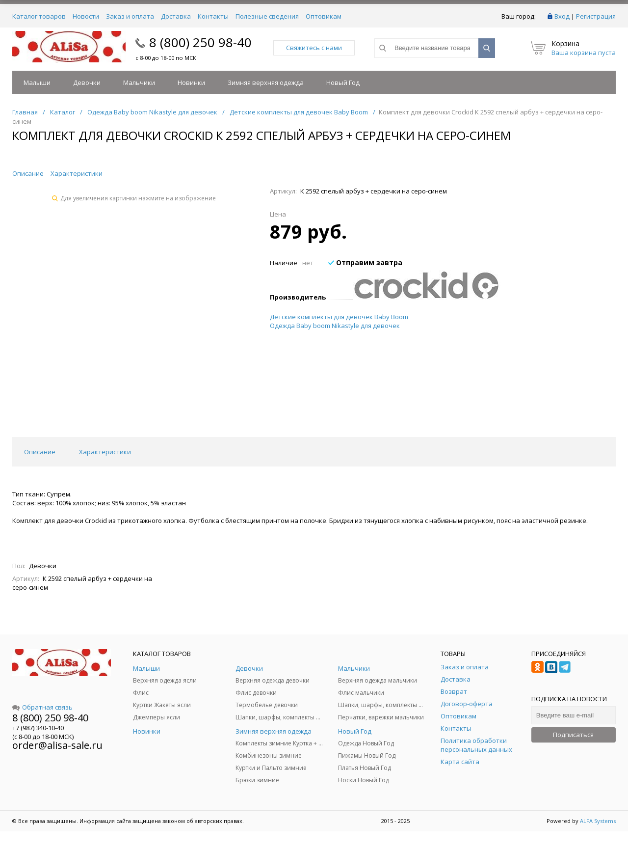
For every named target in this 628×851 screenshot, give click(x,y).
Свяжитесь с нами (314, 47)
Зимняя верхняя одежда (266, 82)
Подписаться (573, 734)
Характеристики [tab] (105, 451)
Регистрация (596, 16)
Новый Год (343, 82)
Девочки (87, 82)
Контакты (213, 16)
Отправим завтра (365, 262)
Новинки (191, 82)
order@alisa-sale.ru (57, 745)
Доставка (176, 16)
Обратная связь (42, 707)
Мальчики (139, 82)
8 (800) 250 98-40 (200, 42)
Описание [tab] (39, 451)
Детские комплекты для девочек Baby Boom (339, 316)
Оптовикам (323, 16)
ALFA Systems (598, 820)
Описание (28, 173)
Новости (86, 16)
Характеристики (77, 173)
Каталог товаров (39, 16)
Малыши (37, 82)
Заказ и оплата (130, 16)
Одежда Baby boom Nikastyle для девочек (335, 325)
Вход (562, 16)
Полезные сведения (267, 16)
